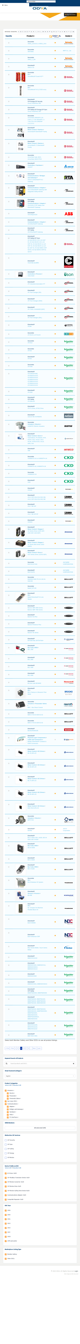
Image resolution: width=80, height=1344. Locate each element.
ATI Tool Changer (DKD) (35, 301)
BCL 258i (30, 649)
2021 (8, 1232)
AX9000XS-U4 (32, 474)
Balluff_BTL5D (32, 588)
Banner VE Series (33, 632)
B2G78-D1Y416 (32, 564)
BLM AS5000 (32, 923)
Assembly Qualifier (33, 263)
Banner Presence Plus (34, 624)
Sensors (30, 893)
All (73, 31)
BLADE (30, 895)
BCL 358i (30, 659)
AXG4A (30, 490)
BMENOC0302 (32, 976)
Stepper (40, 529)
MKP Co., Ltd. (67, 50)
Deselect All (17, 1085)
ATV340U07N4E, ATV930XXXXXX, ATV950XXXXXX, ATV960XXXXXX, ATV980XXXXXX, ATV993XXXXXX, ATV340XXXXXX (33, 379)
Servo (40, 436)
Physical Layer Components (37, 737)
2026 (8, 1210)
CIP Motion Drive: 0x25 (14, 1186)
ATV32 (30, 350)
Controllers (31, 165)
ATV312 (30, 343)
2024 (8, 1219)
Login (76, 1271)
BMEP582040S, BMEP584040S (37, 993)
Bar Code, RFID (33, 647)
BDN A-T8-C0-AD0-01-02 (35, 715)
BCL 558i (30, 667)
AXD (29, 482)
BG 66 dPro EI (32, 767)
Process (38, 274)
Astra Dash (31, 276)
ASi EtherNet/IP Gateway (35, 224)
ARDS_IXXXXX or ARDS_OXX (37, 43)
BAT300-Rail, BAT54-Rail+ (36, 640)
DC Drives (41, 751)
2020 (9, 1236)
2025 (8, 1215)
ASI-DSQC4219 (32, 214)
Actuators (31, 424)
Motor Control (32, 129)
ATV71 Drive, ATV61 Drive (35, 408)
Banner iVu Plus (32, 617)
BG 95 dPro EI (32, 794)
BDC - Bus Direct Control (35, 707)
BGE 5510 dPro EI (33, 808)
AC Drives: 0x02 (12, 1173)
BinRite (30, 830)
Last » (39, 1048)
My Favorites (70, 14)
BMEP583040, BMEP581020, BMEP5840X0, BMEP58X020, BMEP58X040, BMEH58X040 (37, 1001)
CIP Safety (10, 1148)
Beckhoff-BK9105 (33, 730)
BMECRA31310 (32, 958)
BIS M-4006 (31, 847)
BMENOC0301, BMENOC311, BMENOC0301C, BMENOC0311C (37, 967)
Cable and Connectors (35, 739)
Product (30, 36)
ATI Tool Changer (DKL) (35, 317)
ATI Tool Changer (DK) (34, 292)
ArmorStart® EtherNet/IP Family (37, 131)
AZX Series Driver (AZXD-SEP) (37, 554)
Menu (5, 5)
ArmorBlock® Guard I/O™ (35, 76)
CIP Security (11, 1140)
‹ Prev (12, 1048)
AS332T (30, 167)
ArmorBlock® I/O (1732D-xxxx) (37, 89)
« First (7, 1048)
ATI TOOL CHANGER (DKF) (36, 309)
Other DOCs (10, 1258)
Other (11, 1114)
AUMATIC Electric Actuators (36, 426)
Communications (33, 175)
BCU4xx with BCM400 (34, 683)
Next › (34, 1048)
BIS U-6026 (31, 860)
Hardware (39, 165)
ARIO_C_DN (31, 59)
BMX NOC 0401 (32, 1036)
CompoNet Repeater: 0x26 (15, 1199)
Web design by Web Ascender (71, 1274)
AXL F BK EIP (32, 506)
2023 (8, 1223)
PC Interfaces (14, 1117)
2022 (8, 1228)
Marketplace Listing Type (13, 1249)
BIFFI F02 (31, 820)
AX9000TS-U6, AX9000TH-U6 (37, 466)
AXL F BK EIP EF (33, 514)
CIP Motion (10, 1157)
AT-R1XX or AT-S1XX (34, 335)
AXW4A (30, 522)
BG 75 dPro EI (32, 780)
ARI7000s (31, 51)
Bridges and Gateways (16, 1109)
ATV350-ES (31, 401)
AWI (29, 450)
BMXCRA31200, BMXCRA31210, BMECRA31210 (33, 1027)
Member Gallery (12, 1254)
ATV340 (30, 366)
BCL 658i (30, 675)
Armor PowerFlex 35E (34, 103)
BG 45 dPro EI (32, 753)
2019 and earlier (12, 1241)
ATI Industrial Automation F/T (36, 284)
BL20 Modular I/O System (35, 882)
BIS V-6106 (31, 869)
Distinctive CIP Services (12, 1135)
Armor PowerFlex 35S (34, 111)
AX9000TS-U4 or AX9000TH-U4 (37, 458)
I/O (28, 74)
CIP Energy (10, 1153)
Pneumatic (13, 1096)
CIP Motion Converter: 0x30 (15, 1182)
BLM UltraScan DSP (34, 936)
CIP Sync (10, 1144)
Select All (8, 1085)
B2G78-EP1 (31, 572)
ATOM (29, 326)
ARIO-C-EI (31, 67)
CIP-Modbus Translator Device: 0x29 (18, 1177)
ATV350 (30, 392)
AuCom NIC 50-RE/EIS (35, 416)
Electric (37, 424)
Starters (40, 129)
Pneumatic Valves (41, 703)
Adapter (42, 187)
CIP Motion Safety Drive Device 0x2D (18, 1190)
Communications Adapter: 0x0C (16, 1195)
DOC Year (8, 1205)
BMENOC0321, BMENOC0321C (37, 984)
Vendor (68, 36)
